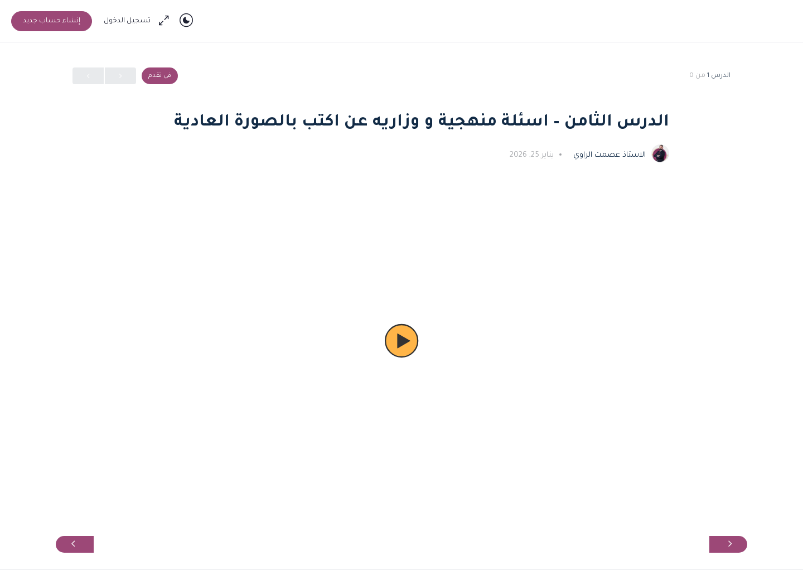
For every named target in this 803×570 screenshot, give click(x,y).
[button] (401, 341)
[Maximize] (166, 21)
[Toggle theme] (186, 21)
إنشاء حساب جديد (51, 21)
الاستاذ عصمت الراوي (608, 155)
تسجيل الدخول (127, 21)
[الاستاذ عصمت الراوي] (660, 154)
